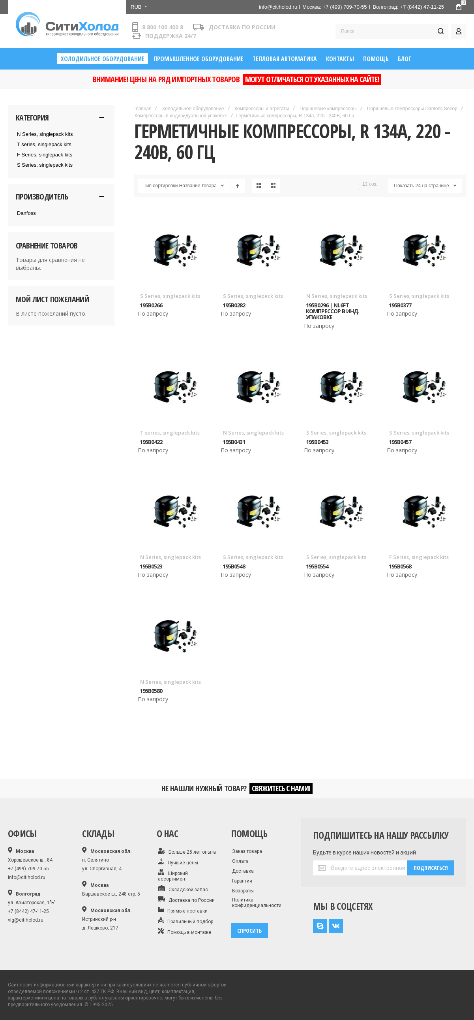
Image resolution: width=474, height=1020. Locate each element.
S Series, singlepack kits (170, 295)
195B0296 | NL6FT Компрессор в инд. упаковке (332, 311)
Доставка (243, 871)
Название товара (198, 185)
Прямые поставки (183, 910)
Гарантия (242, 881)
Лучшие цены (178, 862)
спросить (249, 930)
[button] (138, 7)
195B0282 (234, 305)
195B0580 (151, 690)
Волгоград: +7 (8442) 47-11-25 (408, 7)
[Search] (440, 31)
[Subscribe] (430, 867)
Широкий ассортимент (173, 875)
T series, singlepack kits (170, 432)
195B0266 (151, 305)
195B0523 (151, 566)
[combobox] (391, 31)
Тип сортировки (161, 185)
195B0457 (400, 442)
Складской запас (183, 888)
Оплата (240, 861)
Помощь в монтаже (184, 931)
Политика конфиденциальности (256, 902)
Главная (142, 108)
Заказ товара (247, 851)
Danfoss (26, 213)
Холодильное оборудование (193, 108)
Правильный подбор (185, 920)
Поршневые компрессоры (328, 108)
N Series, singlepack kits (336, 295)
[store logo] (67, 24)
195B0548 (234, 566)
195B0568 (400, 566)
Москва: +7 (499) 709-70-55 (334, 7)
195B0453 (317, 442)
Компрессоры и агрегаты (261, 108)
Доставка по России (186, 899)
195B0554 (317, 566)
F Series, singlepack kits (419, 557)
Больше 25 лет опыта (187, 851)
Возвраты (243, 891)
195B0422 (151, 442)
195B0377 (400, 305)
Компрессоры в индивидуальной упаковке (181, 116)
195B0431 (234, 442)
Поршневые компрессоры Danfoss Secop (412, 108)
